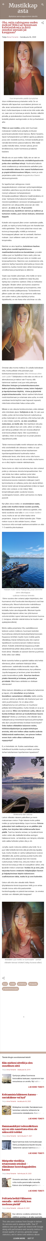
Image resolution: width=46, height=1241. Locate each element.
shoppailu (33, 984)
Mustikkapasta (23, 8)
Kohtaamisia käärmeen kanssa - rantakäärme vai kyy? (20, 1096)
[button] (42, 23)
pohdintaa (22, 984)
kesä (5, 984)
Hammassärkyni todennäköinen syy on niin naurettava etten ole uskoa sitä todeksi (20, 1129)
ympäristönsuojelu (10, 989)
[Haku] (42, 5)
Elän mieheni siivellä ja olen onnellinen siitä (17, 1064)
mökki (12, 984)
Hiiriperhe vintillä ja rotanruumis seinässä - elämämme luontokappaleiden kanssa (19, 1165)
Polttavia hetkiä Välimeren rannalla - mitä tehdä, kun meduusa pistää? (16, 1201)
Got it (31, 1238)
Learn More (19, 1238)
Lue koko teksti (36, 1087)
